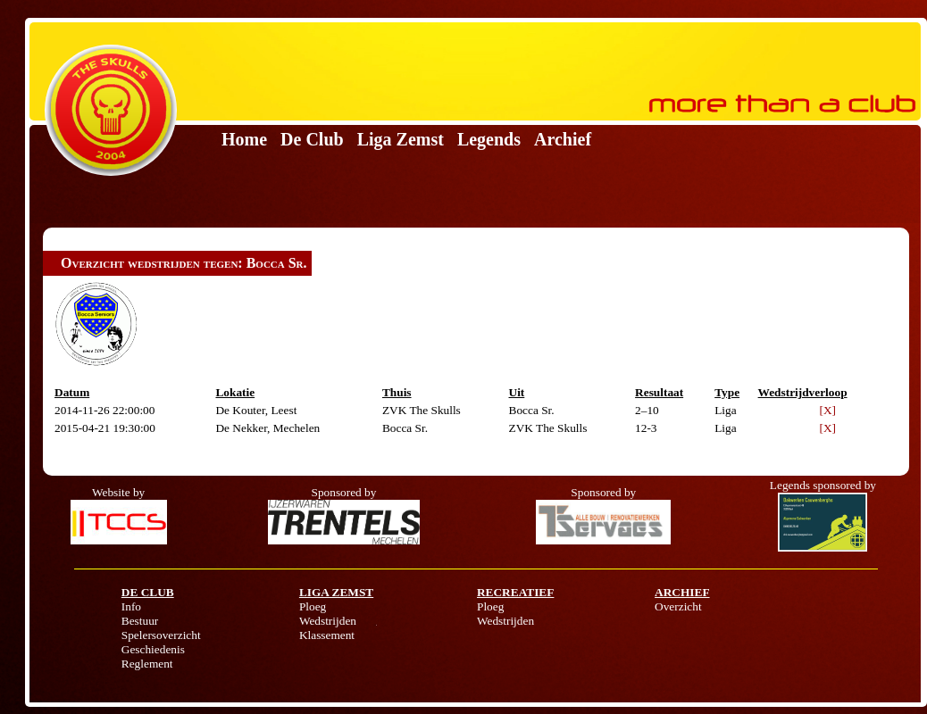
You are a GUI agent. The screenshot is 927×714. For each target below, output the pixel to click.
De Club (312, 139)
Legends (489, 139)
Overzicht (678, 606)
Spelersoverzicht (161, 635)
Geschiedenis (153, 649)
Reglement (147, 663)
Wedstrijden (327, 620)
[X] (828, 410)
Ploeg (312, 606)
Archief (562, 139)
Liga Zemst (400, 139)
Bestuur (139, 620)
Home (244, 139)
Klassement (327, 635)
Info (131, 606)
